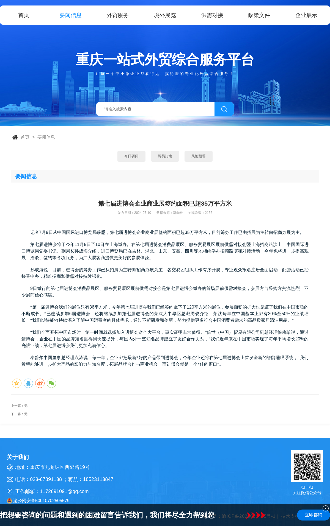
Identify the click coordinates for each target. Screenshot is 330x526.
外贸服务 (118, 15)
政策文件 (259, 15)
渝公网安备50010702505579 (38, 500)
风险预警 (198, 156)
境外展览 (165, 15)
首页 (23, 15)
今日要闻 (131, 156)
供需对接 (212, 15)
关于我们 (18, 457)
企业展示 (306, 15)
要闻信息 (71, 15)
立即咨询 (313, 515)
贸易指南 (165, 156)
